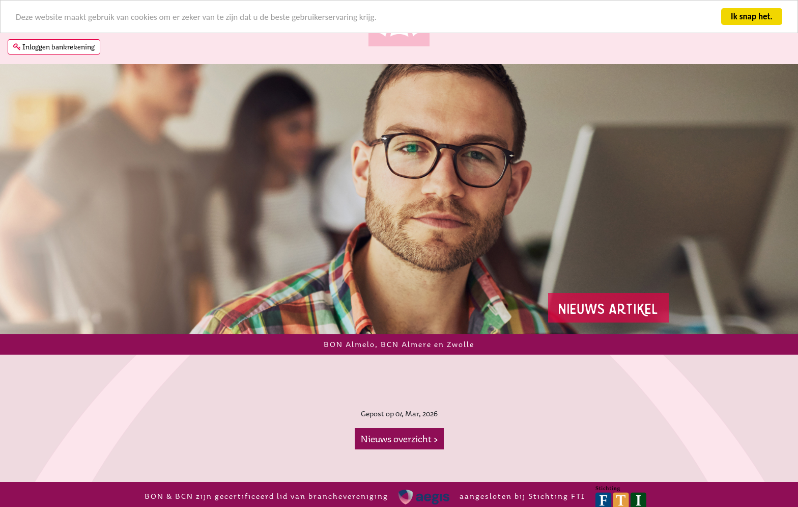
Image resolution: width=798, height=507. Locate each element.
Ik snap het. (752, 16)
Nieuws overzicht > (399, 438)
